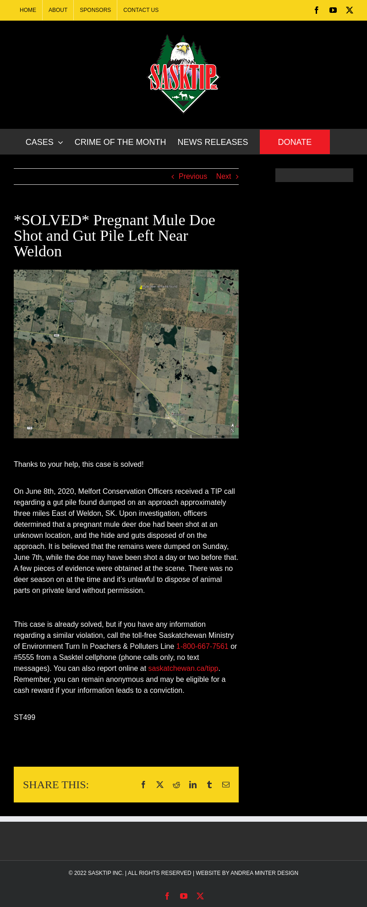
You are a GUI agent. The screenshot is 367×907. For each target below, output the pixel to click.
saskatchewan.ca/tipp (183, 668)
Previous (193, 176)
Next (223, 176)
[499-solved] (126, 354)
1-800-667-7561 (202, 646)
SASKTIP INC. (106, 873)
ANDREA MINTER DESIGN (264, 873)
